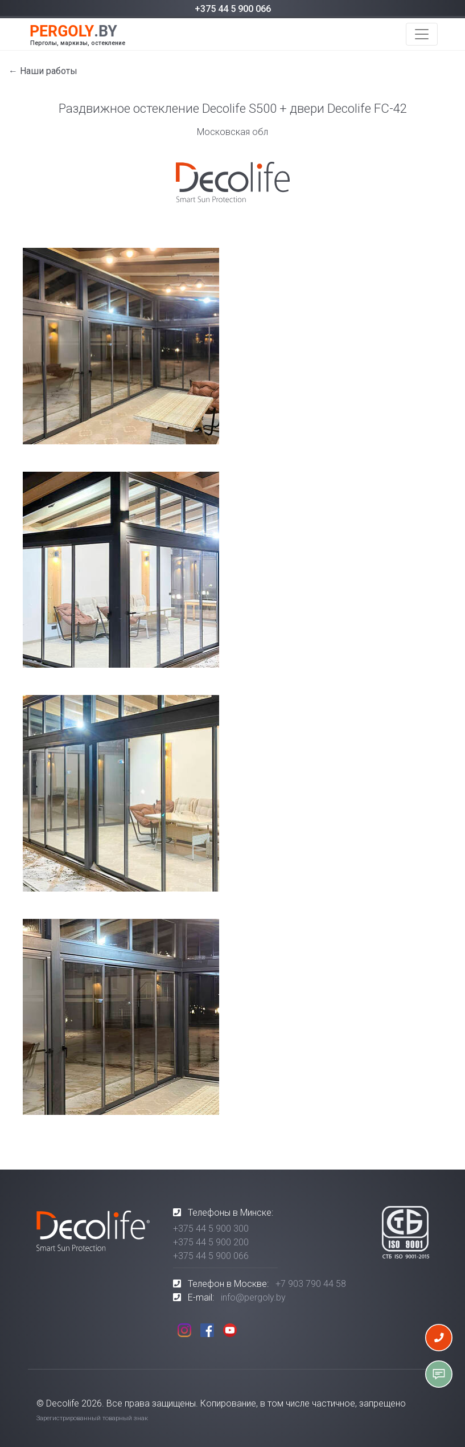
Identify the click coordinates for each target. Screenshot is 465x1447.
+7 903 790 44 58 (310, 1283)
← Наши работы (43, 71)
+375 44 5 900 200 (211, 1242)
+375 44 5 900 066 (233, 8)
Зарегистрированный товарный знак (92, 1418)
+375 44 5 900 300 (211, 1228)
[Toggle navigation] (422, 34)
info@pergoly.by (253, 1297)
